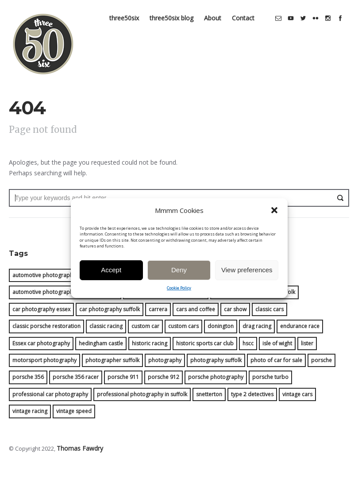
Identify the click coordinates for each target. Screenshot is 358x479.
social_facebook (343, 10)
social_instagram (330, 10)
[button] (274, 219)
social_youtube (293, 10)
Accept (111, 278)
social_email (281, 10)
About (215, 10)
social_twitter (306, 10)
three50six (127, 10)
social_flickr (318, 10)
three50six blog (174, 10)
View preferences (247, 278)
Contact (246, 10)
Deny (179, 278)
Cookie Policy (179, 296)
